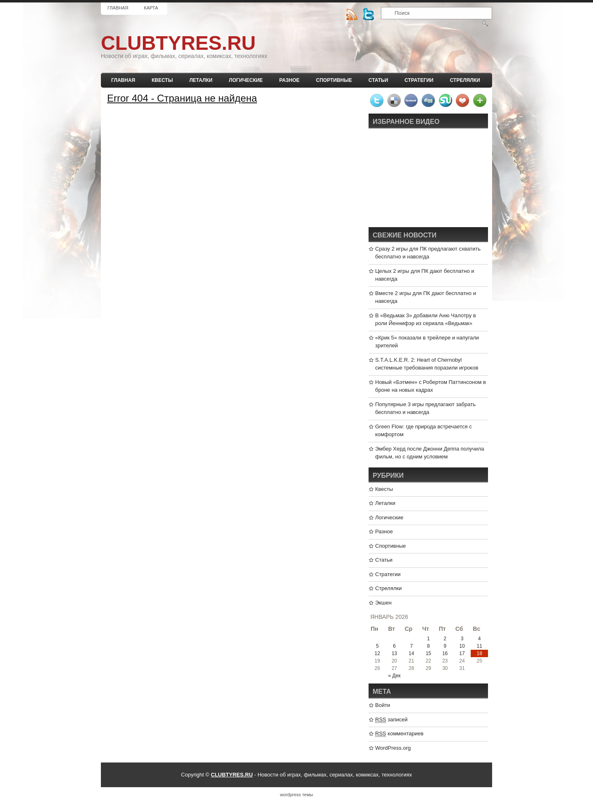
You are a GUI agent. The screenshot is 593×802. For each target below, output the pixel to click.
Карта (151, 7)
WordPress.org (393, 748)
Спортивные (334, 80)
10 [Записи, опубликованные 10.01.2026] (462, 646)
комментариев (399, 733)
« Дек (394, 676)
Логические (246, 80)
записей (391, 719)
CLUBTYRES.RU (178, 43)
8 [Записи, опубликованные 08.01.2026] (428, 646)
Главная (117, 7)
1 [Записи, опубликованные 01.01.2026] (428, 639)
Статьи (378, 80)
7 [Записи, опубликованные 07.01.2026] (411, 646)
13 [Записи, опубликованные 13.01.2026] (394, 653)
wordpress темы (296, 794)
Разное (289, 80)
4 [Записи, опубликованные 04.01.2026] (479, 639)
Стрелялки (465, 80)
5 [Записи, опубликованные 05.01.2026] (377, 646)
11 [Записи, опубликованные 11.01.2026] (479, 646)
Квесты (162, 80)
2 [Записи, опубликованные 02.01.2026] (445, 639)
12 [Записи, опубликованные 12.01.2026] (377, 653)
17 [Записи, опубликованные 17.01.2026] (462, 653)
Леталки (200, 80)
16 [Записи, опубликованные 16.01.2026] (445, 653)
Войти (382, 705)
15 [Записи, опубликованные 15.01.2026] (428, 653)
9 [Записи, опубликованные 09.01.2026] (445, 646)
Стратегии (418, 80)
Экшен (383, 603)
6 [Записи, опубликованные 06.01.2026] (394, 646)
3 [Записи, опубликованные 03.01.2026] (462, 639)
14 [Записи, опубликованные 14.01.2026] (411, 653)
